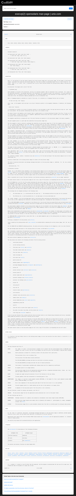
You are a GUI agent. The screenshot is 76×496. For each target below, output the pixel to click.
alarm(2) (35, 307)
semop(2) (24, 297)
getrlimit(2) (26, 290)
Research (70, 18)
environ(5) (29, 125)
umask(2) (50, 454)
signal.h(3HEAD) (60, 173)
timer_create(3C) (32, 222)
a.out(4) (28, 455)
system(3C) (14, 455)
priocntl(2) (31, 295)
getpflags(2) (49, 453)
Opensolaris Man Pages (8, 18)
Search (71, 8)
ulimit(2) (25, 252)
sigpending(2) (26, 262)
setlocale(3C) (46, 416)
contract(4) (32, 237)
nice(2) (22, 257)
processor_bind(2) (28, 277)
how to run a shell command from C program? (13, 479)
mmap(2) (29, 208)
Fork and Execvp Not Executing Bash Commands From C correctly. (18, 491)
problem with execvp (8, 485)
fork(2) (44, 453)
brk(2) (23, 401)
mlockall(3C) (39, 211)
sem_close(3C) (17, 217)
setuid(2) (63, 188)
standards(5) (62, 128)
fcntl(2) (21, 152)
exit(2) (26, 300)
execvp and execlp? (8, 482)
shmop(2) (65, 206)
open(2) (43, 321)
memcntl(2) (62, 453)
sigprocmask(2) (39, 454)
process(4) (39, 455)
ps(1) (13, 453)
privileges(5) (64, 199)
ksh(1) (9, 453)
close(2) (56, 321)
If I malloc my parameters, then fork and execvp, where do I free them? (19, 488)
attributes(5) (13, 429)
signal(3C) (32, 300)
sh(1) (17, 453)
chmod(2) (62, 183)
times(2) (40, 310)
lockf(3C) (29, 247)
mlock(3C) (46, 211)
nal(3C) (9, 172)
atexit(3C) (54, 177)
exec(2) (6, 34)
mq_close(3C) (51, 228)
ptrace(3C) (21, 203)
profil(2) (32, 219)
